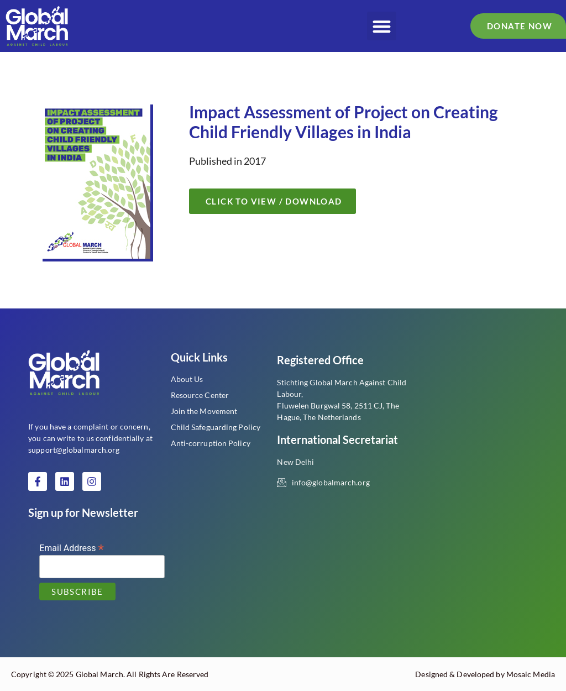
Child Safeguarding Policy (216, 427)
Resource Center (200, 395)
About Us (187, 379)
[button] (381, 26)
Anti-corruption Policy (210, 443)
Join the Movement (204, 411)
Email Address (71, 547)
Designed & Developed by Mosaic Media (485, 674)
